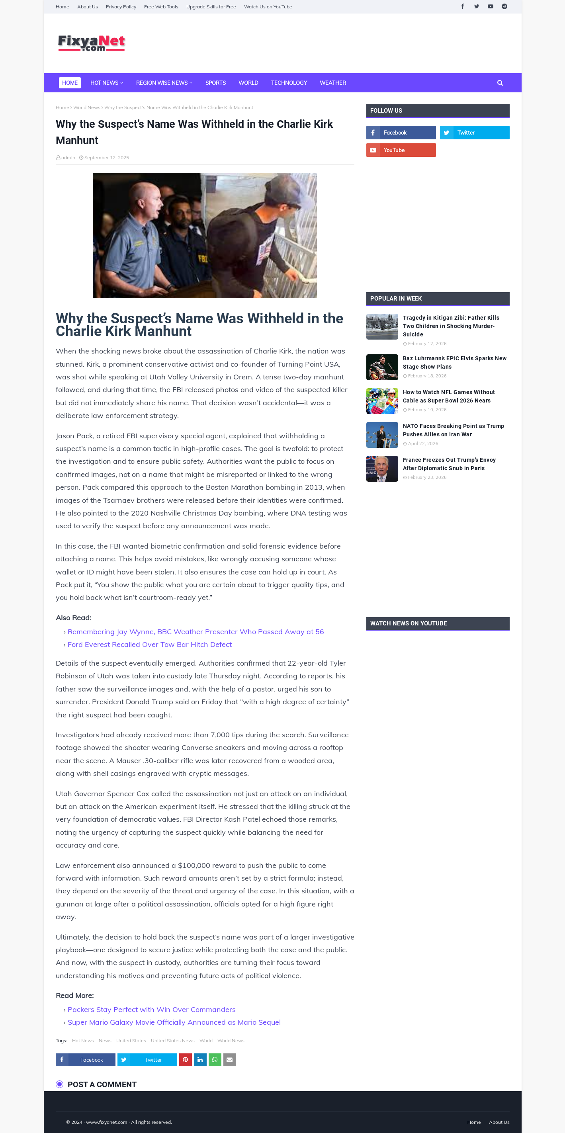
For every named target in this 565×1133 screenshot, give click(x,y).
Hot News (83, 1040)
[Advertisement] (365, 43)
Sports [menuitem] (215, 83)
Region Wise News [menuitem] (162, 83)
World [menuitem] (248, 83)
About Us (87, 7)
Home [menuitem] (70, 83)
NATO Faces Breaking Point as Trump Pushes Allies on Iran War (453, 430)
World (206, 1040)
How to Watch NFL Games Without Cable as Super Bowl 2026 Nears (449, 396)
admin (68, 157)
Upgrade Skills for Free (211, 7)
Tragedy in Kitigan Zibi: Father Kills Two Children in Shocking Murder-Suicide (451, 326)
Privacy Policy (121, 7)
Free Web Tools (161, 7)
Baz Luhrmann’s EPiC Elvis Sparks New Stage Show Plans (455, 362)
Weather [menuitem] (333, 83)
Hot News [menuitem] (104, 83)
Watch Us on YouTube (268, 7)
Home (62, 7)
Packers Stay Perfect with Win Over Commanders (152, 1009)
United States (131, 1040)
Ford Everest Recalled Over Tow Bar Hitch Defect (150, 644)
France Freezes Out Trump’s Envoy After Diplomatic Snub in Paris (449, 464)
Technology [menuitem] (289, 83)
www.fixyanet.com (106, 1122)
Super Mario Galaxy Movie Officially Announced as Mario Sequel (174, 1022)
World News (86, 107)
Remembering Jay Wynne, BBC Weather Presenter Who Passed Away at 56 (196, 631)
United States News (173, 1040)
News (105, 1040)
